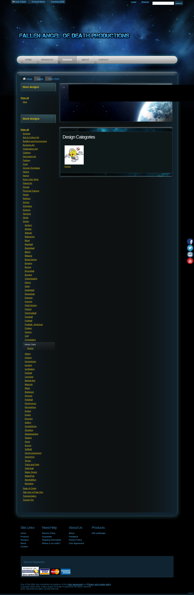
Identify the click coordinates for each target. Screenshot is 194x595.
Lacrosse (29, 377)
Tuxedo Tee (28, 500)
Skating (28, 438)
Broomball (29, 271)
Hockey (28, 357)
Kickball (28, 373)
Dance (28, 282)
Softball (28, 449)
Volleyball (29, 468)
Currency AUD (57, 2)
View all (25, 98)
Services (27, 214)
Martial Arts (30, 380)
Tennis (28, 461)
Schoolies (27, 206)
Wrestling (29, 483)
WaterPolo (30, 476)
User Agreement (76, 543)
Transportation (30, 496)
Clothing (27, 153)
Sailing (28, 422)
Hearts (26, 172)
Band (27, 240)
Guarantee (47, 536)
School (26, 202)
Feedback (73, 536)
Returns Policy (49, 533)
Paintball (29, 399)
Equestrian (30, 294)
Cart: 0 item (20, 2)
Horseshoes (30, 361)
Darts (27, 286)
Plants (26, 194)
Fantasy (26, 160)
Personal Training (31, 191)
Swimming (30, 457)
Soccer (28, 445)
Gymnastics (30, 340)
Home (28, 60)
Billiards (28, 256)
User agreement (75, 584)
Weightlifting (30, 480)
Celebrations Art (30, 149)
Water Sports (31, 472)
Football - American (34, 324)
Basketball (30, 248)
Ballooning (30, 236)
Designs (67, 60)
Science (26, 210)
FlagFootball (31, 313)
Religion (27, 198)
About (85, 60)
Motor (27, 388)
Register (145, 2)
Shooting (29, 430)
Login (133, 2)
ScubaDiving (31, 426)
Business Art (29, 145)
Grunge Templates (31, 168)
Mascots (29, 384)
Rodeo (28, 411)
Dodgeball (29, 290)
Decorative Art (29, 156)
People (26, 187)
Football (28, 320)
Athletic (28, 229)
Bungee (28, 275)
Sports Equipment (33, 453)
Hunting (28, 365)
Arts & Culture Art (31, 137)
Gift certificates (99, 533)
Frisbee (28, 328)
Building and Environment (35, 141)
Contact (104, 60)
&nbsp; (74, 154)
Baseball (29, 244)
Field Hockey (31, 305)
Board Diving (31, 259)
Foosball (29, 317)
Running (29, 419)
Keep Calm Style (31, 179)
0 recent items (38, 2)
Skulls (25, 217)
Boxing (28, 267)
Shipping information (51, 540)
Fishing (28, 309)
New (25, 102)
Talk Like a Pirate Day (33, 492)
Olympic (28, 396)
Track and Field (32, 464)
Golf (27, 336)
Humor (68, 166)
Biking (28, 252)
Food (25, 164)
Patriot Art (27, 183)
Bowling (28, 263)
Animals (26, 133)
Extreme (29, 298)
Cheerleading (31, 278)
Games (28, 332)
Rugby (28, 415)
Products (47, 60)
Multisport (29, 392)
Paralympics (30, 403)
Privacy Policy (75, 540)
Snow (27, 441)
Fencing (28, 301)
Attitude (28, 233)
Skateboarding (31, 434)
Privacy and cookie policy (99, 584)
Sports (40, 79)
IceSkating (30, 369)
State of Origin (29, 488)
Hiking (28, 354)
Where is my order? (51, 543)
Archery (28, 225)
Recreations (30, 407)
